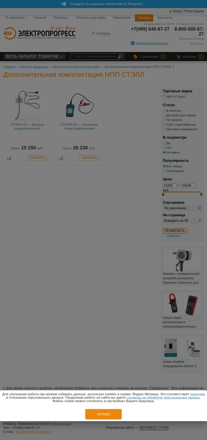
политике (197, 394)
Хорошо (103, 414)
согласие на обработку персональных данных (163, 397)
